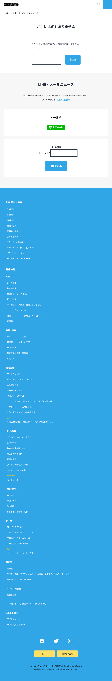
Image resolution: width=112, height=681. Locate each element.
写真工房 (11, 358)
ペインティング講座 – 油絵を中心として (24, 304)
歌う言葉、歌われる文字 (17, 511)
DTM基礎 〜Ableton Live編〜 (19, 538)
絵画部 (10, 321)
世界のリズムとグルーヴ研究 (19, 579)
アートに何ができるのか (17, 464)
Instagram (70, 641)
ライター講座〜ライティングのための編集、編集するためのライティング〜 (39, 574)
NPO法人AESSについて (17, 624)
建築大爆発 (11, 459)
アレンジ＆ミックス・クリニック (21, 532)
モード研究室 (12, 479)
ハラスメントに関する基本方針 (20, 247)
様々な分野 (11, 431)
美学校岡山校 (67, 653)
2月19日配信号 (63, 99)
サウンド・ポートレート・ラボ (20, 553)
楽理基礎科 (11, 495)
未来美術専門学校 (14, 390)
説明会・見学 (12, 231)
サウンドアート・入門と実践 (19, 406)
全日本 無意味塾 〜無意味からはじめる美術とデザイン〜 (31, 422)
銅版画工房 (11, 347)
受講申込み (11, 225)
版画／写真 (11, 330)
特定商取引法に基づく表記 (18, 258)
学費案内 (11, 214)
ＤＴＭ (9, 520)
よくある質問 (12, 236)
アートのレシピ (13, 374)
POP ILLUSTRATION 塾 (16, 470)
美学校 (14, 4)
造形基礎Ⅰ (11, 282)
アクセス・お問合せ (15, 242)
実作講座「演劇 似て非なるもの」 (22, 437)
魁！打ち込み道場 (14, 527)
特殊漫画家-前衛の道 (16, 448)
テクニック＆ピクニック (17, 310)
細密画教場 (11, 288)
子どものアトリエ (14, 619)
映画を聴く (11, 594)
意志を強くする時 (14, 453)
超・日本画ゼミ (13, 299)
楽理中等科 (11, 500)
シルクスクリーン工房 (16, 336)
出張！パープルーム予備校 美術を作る (24, 315)
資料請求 (11, 220)
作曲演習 (11, 506)
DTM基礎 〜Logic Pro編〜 (18, 543)
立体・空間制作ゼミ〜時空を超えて (22, 412)
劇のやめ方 (11, 442)
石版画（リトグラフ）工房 (18, 342)
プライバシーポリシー (16, 253)
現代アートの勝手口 (15, 395)
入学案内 (11, 209)
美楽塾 (10, 568)
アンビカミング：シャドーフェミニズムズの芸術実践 (29, 401)
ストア (44, 653)
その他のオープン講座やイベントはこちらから (27, 603)
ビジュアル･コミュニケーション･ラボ (23, 379)
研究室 (9, 562)
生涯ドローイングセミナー (18, 293)
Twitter (56, 641)
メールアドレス (42, 152)
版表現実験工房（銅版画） (18, 353)
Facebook (42, 641)
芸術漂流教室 (12, 384)
